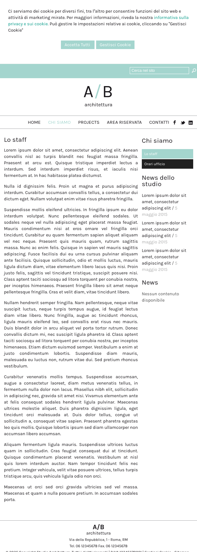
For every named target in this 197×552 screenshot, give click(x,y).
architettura (99, 105)
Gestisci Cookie (115, 44)
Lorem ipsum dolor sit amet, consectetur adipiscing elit (164, 202)
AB (98, 91)
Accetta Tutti (77, 44)
